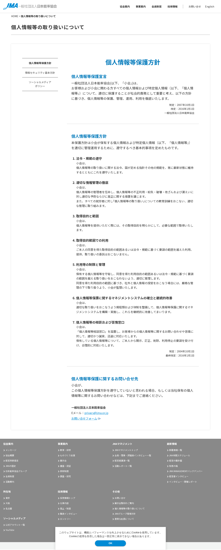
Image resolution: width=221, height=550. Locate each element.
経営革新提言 (12, 461)
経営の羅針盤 (175, 461)
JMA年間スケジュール (179, 455)
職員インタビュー (68, 514)
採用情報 (172, 6)
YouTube (10, 530)
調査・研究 (65, 476)
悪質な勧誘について (124, 519)
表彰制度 (64, 471)
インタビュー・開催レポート (183, 482)
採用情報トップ (67, 498)
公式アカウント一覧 (15, 525)
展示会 (63, 461)
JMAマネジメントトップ (126, 450)
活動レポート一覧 (123, 466)
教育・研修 (65, 450)
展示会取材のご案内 (124, 503)
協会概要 (10, 455)
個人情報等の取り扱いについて (130, 508)
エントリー (65, 519)
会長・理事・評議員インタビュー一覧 (133, 455)
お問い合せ (194, 6)
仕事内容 (64, 503)
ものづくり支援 (67, 455)
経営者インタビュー (178, 476)
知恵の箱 (173, 466)
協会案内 (124, 6)
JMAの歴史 (11, 466)
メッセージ (11, 450)
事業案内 (140, 6)
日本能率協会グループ (16, 471)
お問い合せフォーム (84, 419)
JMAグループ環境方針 (125, 514)
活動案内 (11, 482)
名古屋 (9, 508)
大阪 (8, 503)
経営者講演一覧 (122, 461)
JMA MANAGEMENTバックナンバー (186, 471)
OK (110, 543)
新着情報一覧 (175, 450)
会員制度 (156, 6)
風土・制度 (65, 508)
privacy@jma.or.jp (96, 413)
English (209, 6)
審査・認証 (65, 466)
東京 (8, 498)
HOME (14, 16)
